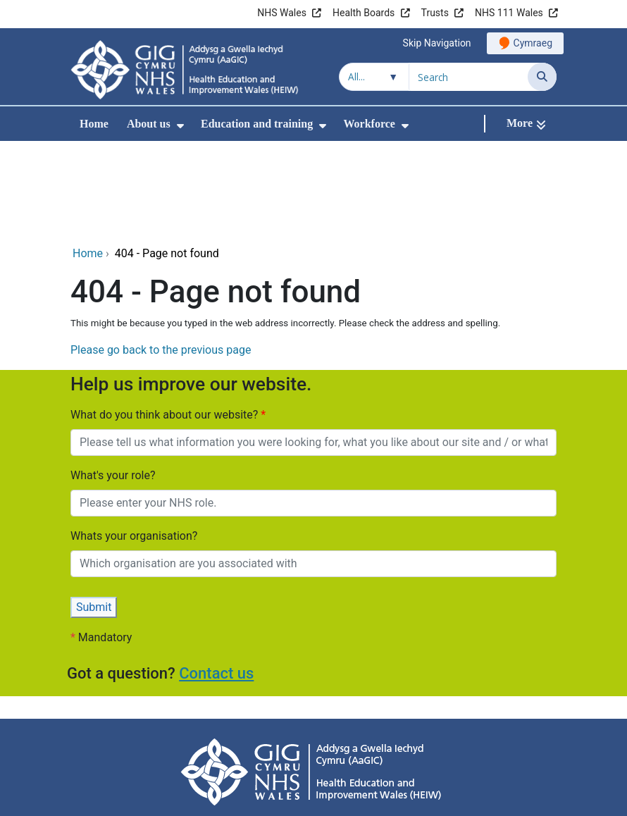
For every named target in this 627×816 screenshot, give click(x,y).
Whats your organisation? (133, 443)
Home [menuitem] (94, 124)
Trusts (435, 12)
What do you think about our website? (165, 321)
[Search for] (468, 77)
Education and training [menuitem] (257, 124)
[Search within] (374, 77)
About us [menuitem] (148, 124)
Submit (93, 514)
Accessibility (235, 745)
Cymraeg (533, 43)
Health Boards (364, 12)
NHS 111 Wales (509, 12)
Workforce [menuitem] (369, 124)
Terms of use (411, 745)
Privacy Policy (159, 745)
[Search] (542, 77)
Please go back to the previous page (160, 257)
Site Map (478, 745)
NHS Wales (281, 12)
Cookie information (323, 745)
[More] (526, 123)
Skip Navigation (437, 43)
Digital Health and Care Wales (468, 798)
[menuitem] (180, 126)
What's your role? (112, 382)
